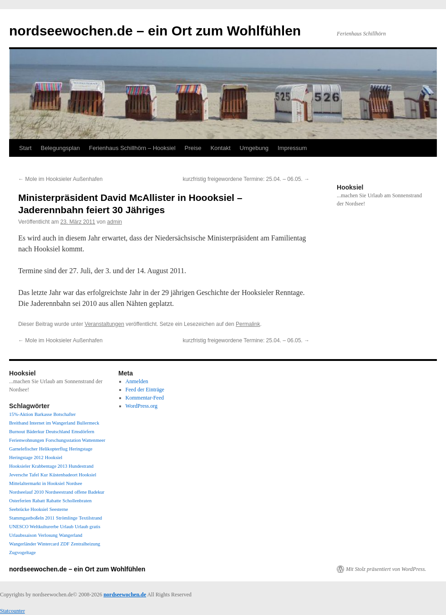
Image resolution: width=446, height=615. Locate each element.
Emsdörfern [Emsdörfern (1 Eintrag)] (82, 431)
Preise (193, 148)
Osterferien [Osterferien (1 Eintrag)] (20, 500)
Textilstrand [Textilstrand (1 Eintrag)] (90, 517)
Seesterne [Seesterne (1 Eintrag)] (59, 509)
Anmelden (137, 381)
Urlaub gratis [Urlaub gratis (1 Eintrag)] (87, 526)
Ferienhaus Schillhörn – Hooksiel (132, 148)
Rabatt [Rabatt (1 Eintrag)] (38, 500)
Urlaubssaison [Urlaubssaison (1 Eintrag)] (22, 535)
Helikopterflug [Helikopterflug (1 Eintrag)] (53, 448)
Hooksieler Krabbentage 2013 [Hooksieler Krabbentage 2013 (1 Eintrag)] (38, 466)
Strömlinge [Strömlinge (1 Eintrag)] (66, 517)
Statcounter (12, 611)
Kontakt (220, 148)
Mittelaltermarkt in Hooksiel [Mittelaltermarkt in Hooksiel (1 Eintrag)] (37, 483)
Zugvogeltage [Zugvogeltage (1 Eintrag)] (22, 552)
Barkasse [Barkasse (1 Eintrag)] (43, 414)
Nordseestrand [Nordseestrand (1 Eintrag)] (59, 492)
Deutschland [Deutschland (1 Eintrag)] (58, 431)
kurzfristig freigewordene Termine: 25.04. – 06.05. (245, 179)
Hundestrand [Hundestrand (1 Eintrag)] (81, 466)
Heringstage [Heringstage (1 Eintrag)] (80, 448)
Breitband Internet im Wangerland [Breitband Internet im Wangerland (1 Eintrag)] (42, 422)
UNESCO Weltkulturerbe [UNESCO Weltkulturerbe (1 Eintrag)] (34, 526)
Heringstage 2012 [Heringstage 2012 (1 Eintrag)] (26, 457)
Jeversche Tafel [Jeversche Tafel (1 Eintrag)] (24, 474)
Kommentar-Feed (145, 398)
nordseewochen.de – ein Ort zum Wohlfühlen (155, 30)
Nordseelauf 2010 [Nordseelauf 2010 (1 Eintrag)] (26, 492)
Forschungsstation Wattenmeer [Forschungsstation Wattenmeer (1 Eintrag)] (75, 440)
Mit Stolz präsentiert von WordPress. (386, 569)
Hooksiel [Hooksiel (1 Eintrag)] (53, 457)
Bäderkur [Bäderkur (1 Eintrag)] (35, 431)
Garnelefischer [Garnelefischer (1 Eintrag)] (23, 448)
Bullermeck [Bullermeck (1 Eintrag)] (87, 422)
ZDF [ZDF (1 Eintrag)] (64, 543)
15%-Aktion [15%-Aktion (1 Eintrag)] (21, 414)
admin (114, 222)
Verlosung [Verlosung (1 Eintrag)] (47, 535)
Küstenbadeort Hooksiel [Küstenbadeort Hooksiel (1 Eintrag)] (72, 474)
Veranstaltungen (104, 324)
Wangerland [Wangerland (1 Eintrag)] (70, 535)
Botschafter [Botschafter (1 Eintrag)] (64, 414)
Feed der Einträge (145, 389)
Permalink (248, 324)
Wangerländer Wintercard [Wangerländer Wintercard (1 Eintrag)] (34, 543)
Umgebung (254, 148)
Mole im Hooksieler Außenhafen (60, 179)
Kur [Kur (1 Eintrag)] (44, 474)
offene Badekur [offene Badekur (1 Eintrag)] (90, 492)
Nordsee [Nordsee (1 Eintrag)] (74, 483)
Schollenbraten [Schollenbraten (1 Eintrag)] (76, 500)
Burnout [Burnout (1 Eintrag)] (17, 431)
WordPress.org (141, 406)
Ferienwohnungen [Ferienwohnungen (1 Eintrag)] (26, 440)
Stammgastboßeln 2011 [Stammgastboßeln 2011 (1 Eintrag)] (32, 517)
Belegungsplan (60, 148)
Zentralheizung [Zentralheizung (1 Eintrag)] (86, 543)
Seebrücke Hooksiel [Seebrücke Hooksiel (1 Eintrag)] (28, 509)
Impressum (292, 148)
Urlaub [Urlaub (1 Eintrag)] (67, 526)
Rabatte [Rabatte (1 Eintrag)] (53, 500)
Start (25, 148)
